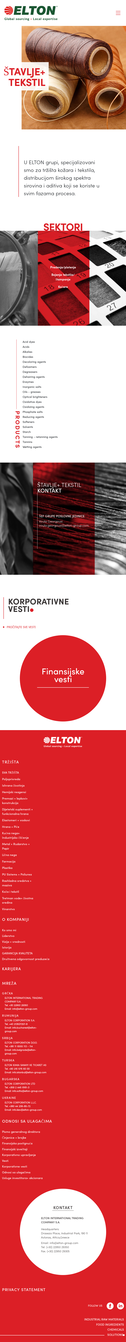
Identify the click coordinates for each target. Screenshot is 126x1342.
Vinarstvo (8, 909)
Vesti (5, 1161)
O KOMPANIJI (15, 919)
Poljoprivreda (11, 779)
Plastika (7, 868)
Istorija (6, 947)
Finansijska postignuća (17, 1143)
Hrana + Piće (10, 827)
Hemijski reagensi (14, 792)
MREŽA (9, 983)
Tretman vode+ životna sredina (17, 900)
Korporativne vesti (14, 1166)
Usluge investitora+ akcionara (22, 1178)
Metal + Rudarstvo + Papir (16, 846)
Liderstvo (8, 936)
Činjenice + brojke (14, 1137)
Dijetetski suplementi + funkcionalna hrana (17, 811)
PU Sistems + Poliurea (17, 874)
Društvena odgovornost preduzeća (25, 959)
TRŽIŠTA (10, 761)
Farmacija (8, 861)
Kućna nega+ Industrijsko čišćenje (15, 835)
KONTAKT (63, 1207)
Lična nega (9, 855)
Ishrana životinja (13, 785)
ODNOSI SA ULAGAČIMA (27, 1121)
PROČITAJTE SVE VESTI (21, 627)
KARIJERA (11, 968)
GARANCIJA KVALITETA (17, 953)
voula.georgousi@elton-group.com (64, 525)
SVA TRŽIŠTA (10, 772)
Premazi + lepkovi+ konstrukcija (15, 800)
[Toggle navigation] (118, 13)
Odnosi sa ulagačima (16, 1172)
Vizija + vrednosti (13, 941)
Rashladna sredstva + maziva (16, 883)
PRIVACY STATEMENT (24, 1289)
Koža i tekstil (10, 891)
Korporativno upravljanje (19, 1155)
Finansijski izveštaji (14, 1149)
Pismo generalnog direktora (21, 1132)
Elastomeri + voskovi (16, 820)
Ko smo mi (9, 930)
